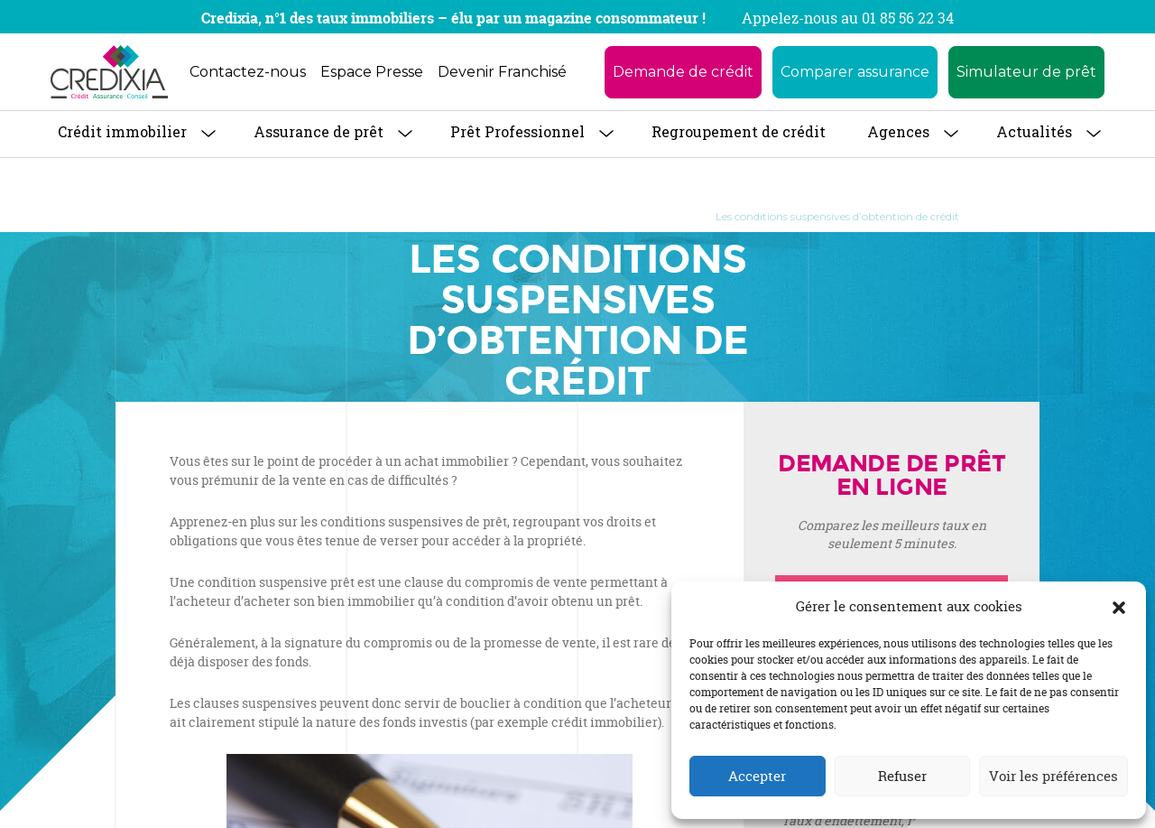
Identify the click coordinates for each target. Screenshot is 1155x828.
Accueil (214, 216)
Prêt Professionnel (517, 131)
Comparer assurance (855, 71)
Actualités (1034, 131)
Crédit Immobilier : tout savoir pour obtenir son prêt (399, 216)
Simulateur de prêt (1026, 71)
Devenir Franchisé (502, 71)
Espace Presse (371, 71)
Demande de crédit (683, 71)
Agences (898, 131)
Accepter (757, 776)
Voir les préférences (1053, 776)
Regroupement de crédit (738, 131)
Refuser (902, 776)
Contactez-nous (247, 71)
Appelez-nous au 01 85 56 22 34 (848, 18)
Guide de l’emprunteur (625, 216)
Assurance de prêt (318, 131)
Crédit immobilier (122, 131)
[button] (1119, 607)
